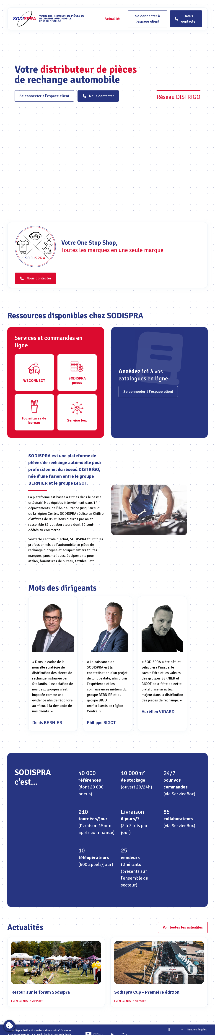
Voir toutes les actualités (183, 927)
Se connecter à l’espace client (147, 19)
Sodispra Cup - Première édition (146, 992)
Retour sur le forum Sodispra (40, 992)
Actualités (112, 18)
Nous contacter (98, 96)
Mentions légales (197, 1029)
